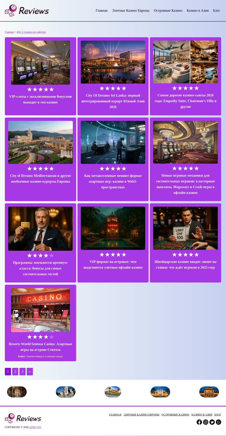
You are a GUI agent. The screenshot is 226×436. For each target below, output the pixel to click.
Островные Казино (168, 10)
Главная (101, 10)
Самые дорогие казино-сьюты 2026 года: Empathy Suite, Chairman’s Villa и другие (187, 98)
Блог (216, 10)
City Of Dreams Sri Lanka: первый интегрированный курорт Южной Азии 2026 (113, 98)
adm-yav (35, 418)
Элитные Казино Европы (130, 10)
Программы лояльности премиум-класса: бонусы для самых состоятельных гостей (38, 260)
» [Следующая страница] (30, 363)
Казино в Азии (198, 10)
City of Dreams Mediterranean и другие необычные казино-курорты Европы (38, 175)
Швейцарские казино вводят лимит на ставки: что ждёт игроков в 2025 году (187, 259)
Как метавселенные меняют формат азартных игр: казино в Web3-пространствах (113, 175)
